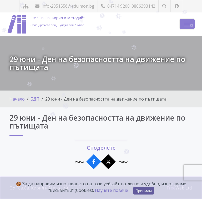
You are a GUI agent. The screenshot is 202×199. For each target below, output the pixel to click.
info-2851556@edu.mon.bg (64, 6)
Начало (17, 99)
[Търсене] (164, 6)
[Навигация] (187, 24)
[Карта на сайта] (25, 6)
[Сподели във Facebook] (93, 161)
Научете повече (111, 190)
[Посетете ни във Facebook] (177, 6)
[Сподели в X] (108, 161)
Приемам (143, 190)
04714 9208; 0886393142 (128, 6)
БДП (35, 99)
